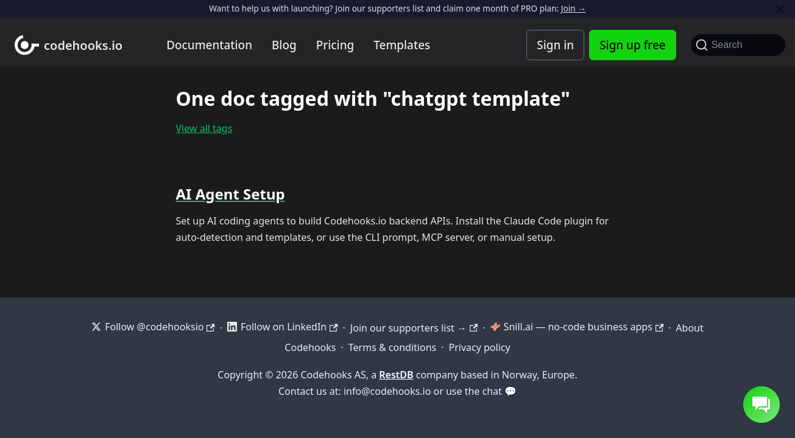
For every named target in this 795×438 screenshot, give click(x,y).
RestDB (396, 374)
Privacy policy (480, 347)
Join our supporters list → (414, 328)
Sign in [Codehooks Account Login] (555, 45)
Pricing (335, 45)
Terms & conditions (392, 347)
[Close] (780, 9)
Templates (401, 45)
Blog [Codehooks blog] (284, 45)
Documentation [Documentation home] (209, 45)
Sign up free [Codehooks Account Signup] (632, 45)
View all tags (204, 128)
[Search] (738, 45)
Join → (573, 8)
